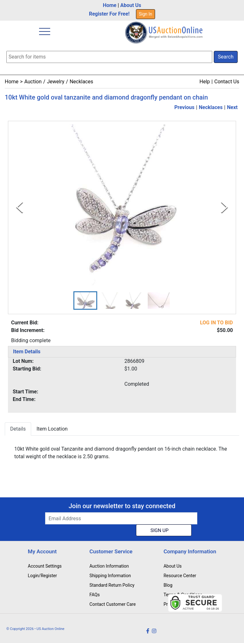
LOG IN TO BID (216, 323)
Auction (33, 82)
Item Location (52, 429)
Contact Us (226, 82)
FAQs (95, 594)
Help (205, 82)
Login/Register (42, 575)
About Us (130, 5)
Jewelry (55, 82)
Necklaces (81, 82)
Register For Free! (109, 14)
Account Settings (45, 566)
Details (18, 429)
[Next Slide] (224, 207)
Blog (168, 585)
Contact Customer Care (113, 604)
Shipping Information (110, 575)
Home (110, 5)
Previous (184, 107)
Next (232, 107)
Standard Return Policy (112, 585)
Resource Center (180, 575)
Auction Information (109, 566)
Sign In (145, 14)
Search (226, 57)
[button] (85, 300)
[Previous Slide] (19, 207)
